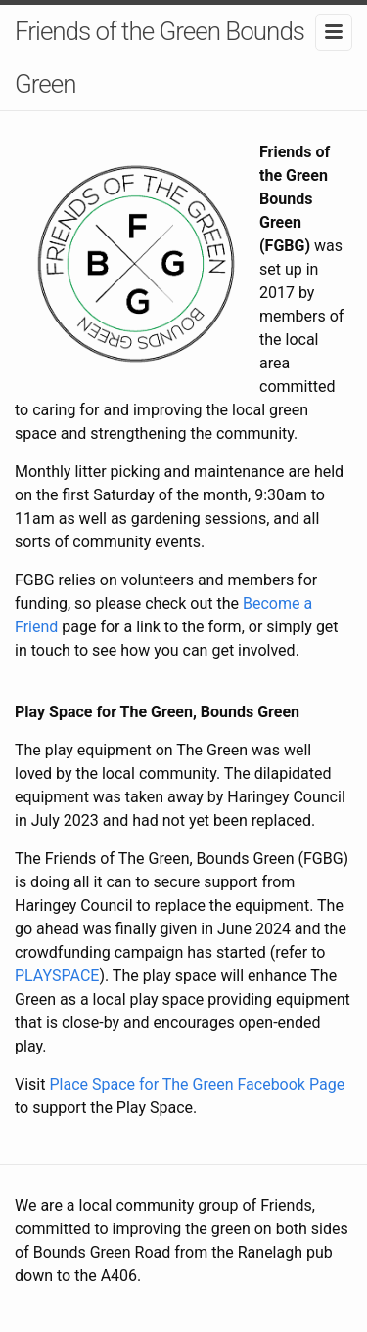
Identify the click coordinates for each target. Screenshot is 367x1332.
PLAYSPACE (57, 976)
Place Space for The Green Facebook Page (196, 1084)
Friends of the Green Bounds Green (159, 58)
